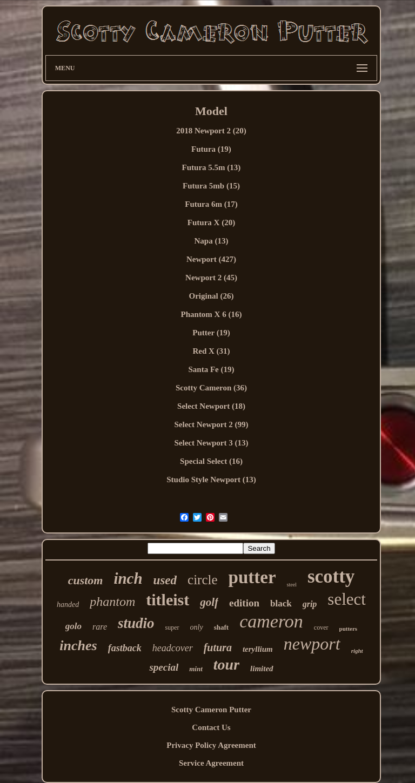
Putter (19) (211, 332)
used (165, 580)
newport (312, 643)
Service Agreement (211, 763)
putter (252, 577)
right (357, 650)
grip (310, 604)
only (196, 627)
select (346, 599)
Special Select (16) (211, 461)
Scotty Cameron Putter (211, 709)
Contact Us (211, 727)
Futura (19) (211, 149)
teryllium (258, 649)
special (163, 667)
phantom (112, 602)
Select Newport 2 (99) (211, 424)
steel (292, 585)
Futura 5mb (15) (211, 185)
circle (203, 579)
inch (127, 578)
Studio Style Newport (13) (211, 479)
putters (348, 628)
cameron (271, 621)
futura (218, 647)
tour (226, 664)
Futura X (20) (211, 222)
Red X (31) (211, 351)
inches (78, 645)
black (281, 603)
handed (68, 604)
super (172, 627)
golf (209, 602)
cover (321, 627)
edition (244, 603)
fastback (125, 648)
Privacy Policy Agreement (211, 745)
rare (99, 626)
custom (85, 580)
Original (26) (211, 296)
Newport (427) (211, 259)
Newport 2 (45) (211, 277)
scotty (330, 576)
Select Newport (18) (211, 406)
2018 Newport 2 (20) (211, 130)
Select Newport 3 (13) (211, 442)
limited (261, 668)
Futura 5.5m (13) (211, 167)
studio (136, 623)
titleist (167, 600)
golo (73, 626)
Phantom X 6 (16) (211, 314)
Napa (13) (212, 241)
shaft (221, 627)
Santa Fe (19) (211, 369)
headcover (172, 648)
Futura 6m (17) (211, 204)
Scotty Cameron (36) (211, 387)
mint (196, 669)
